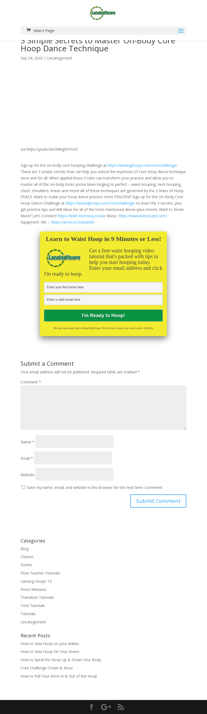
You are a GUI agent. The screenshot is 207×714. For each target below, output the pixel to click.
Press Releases (34, 589)
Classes (27, 556)
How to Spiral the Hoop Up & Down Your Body (61, 659)
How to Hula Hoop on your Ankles (50, 643)
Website (27, 474)
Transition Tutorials (37, 597)
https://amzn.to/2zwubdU (72, 222)
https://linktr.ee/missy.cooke (81, 215)
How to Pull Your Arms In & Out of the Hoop (59, 676)
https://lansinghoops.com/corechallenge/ (142, 165)
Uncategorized (59, 58)
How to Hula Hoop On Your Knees (50, 651)
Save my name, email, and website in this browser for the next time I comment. (95, 487)
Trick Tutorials (33, 605)
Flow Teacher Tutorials (40, 573)
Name (27, 441)
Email (27, 458)
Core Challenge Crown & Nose (47, 667)
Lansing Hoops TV (36, 581)
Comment (31, 381)
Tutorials (28, 613)
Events (26, 564)
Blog (25, 548)
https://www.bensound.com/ (142, 215)
